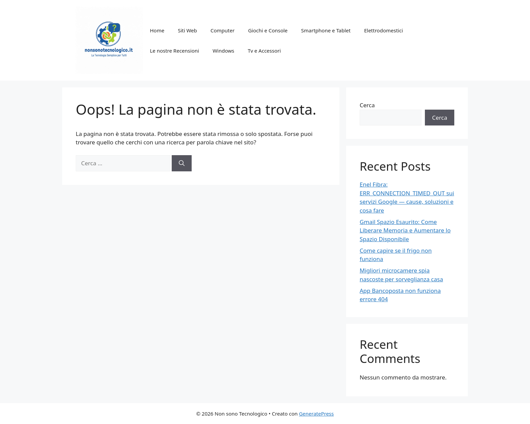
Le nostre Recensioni (174, 50)
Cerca (367, 105)
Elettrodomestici (383, 30)
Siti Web (187, 30)
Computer (223, 30)
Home (157, 30)
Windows (223, 50)
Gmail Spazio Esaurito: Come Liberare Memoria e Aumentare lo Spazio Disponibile (405, 230)
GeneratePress (316, 413)
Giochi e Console (268, 30)
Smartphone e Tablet (326, 30)
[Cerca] (182, 163)
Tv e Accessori (264, 50)
